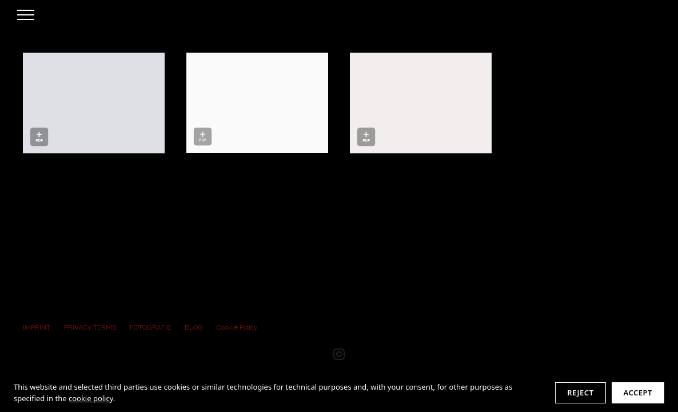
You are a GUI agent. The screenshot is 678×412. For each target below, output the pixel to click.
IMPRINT (36, 327)
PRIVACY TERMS (90, 327)
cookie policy (91, 398)
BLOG (194, 327)
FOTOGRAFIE (150, 327)
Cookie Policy (237, 327)
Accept (638, 392)
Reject (580, 392)
